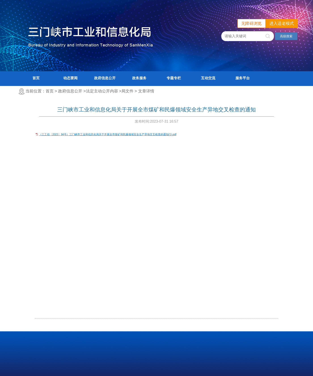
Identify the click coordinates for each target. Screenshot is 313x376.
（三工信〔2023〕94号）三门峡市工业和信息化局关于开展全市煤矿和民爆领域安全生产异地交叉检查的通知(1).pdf (107, 134)
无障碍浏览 (251, 23)
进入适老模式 (281, 23)
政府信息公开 (105, 78)
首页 (36, 78)
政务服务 (139, 78)
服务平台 (242, 78)
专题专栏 (174, 78)
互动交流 (208, 78)
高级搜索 (286, 36)
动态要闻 (70, 78)
